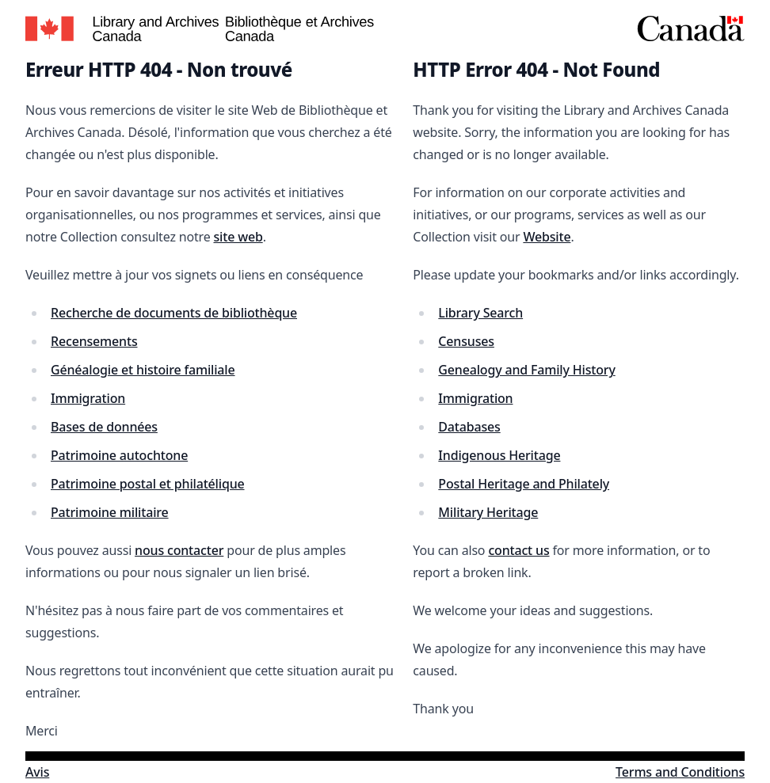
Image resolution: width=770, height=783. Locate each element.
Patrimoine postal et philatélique (148, 483)
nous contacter (179, 550)
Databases (469, 426)
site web (237, 236)
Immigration (88, 398)
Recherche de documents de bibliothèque (174, 312)
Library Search (480, 312)
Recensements (94, 341)
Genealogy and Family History (526, 369)
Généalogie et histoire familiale (143, 369)
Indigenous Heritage (499, 455)
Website (546, 236)
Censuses (466, 341)
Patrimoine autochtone (119, 455)
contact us (518, 550)
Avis (37, 772)
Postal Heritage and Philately (523, 483)
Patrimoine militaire (110, 512)
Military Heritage (488, 512)
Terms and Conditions (680, 772)
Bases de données (104, 426)
